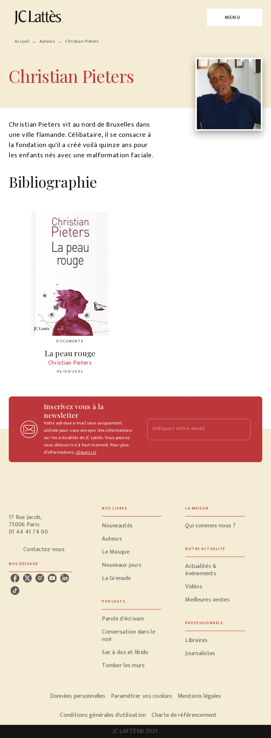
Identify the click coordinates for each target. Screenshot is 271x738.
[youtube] (52, 578)
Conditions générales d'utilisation (103, 715)
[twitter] (27, 578)
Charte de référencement (184, 715)
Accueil (22, 41)
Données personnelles (77, 696)
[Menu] (234, 17)
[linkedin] (64, 578)
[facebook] (15, 578)
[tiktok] (15, 590)
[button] (131, 526)
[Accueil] (39, 17)
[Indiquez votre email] (189, 429)
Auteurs (47, 41)
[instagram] (40, 578)
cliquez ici (86, 452)
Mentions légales (199, 696)
